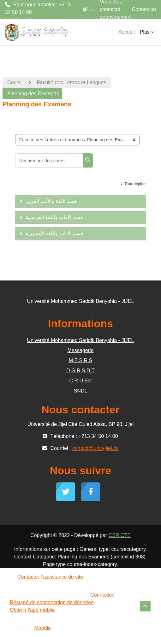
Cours (14, 82)
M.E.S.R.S (80, 360)
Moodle (42, 628)
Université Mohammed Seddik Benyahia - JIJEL (80, 340)
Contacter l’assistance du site (46, 577)
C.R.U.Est (80, 380)
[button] (88, 9)
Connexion (144, 9)
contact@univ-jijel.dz (28, 27)
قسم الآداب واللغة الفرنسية (54, 217)
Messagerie (81, 350)
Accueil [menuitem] (126, 32)
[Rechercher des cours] (49, 160)
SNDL (80, 390)
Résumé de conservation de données (51, 602)
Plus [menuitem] (145, 32)
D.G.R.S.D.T (80, 370)
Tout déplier (135, 184)
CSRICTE (120, 535)
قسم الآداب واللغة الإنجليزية (54, 233)
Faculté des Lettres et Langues (71, 82)
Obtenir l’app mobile (32, 610)
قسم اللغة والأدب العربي (51, 201)
